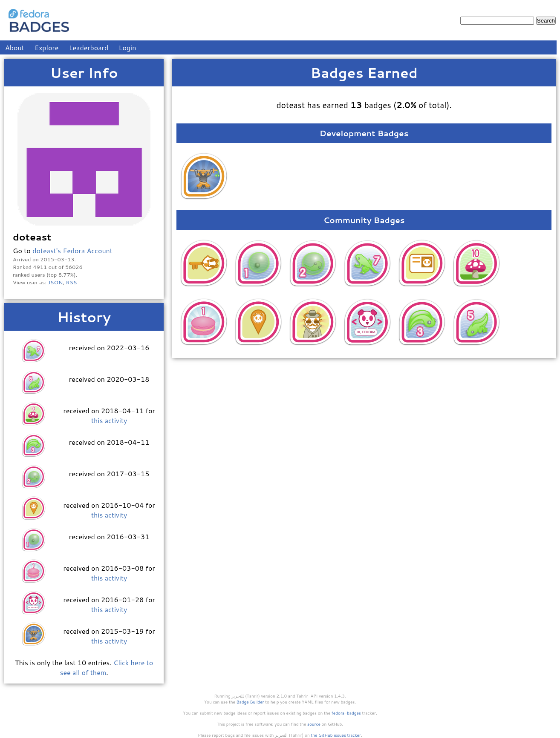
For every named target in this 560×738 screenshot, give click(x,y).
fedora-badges (346, 713)
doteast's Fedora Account (72, 250)
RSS (71, 282)
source (313, 724)
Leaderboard (89, 47)
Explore (46, 47)
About (14, 47)
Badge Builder (250, 702)
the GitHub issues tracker (336, 735)
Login (127, 47)
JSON (55, 282)
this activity (109, 420)
